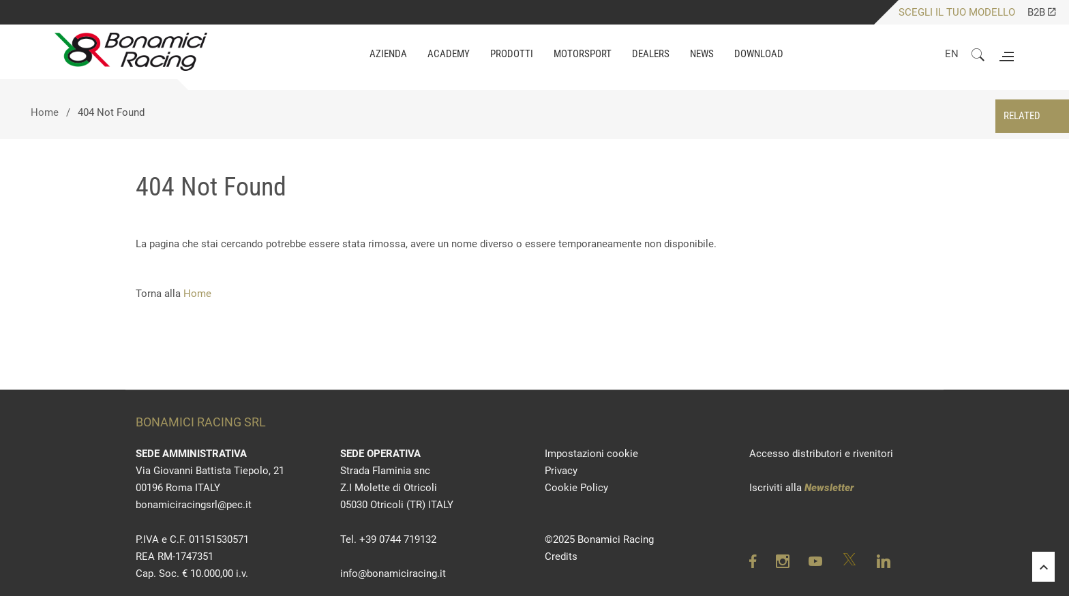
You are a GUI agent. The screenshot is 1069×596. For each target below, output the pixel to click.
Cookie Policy (576, 488)
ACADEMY (448, 54)
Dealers (650, 54)
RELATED (1022, 116)
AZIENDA (388, 54)
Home (45, 112)
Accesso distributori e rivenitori (821, 454)
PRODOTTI (511, 54)
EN (952, 54)
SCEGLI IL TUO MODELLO (957, 12)
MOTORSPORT (583, 54)
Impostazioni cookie (591, 454)
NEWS (702, 54)
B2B (1041, 12)
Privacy (561, 471)
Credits (561, 556)
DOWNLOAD (758, 54)
